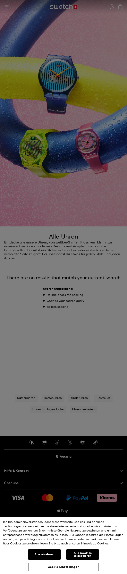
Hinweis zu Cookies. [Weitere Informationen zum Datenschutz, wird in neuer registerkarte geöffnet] (95, 543)
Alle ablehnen (44, 554)
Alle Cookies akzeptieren (83, 554)
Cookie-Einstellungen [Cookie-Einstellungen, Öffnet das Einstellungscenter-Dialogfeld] (63, 567)
